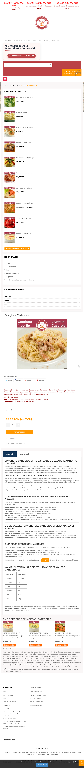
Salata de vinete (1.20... (24, 188)
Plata (7, 270)
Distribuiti (18, 380)
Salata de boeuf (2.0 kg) (25, 158)
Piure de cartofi (21, 112)
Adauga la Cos (9, 645)
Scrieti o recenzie (10, 376)
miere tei (53, 754)
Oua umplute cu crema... (25, 128)
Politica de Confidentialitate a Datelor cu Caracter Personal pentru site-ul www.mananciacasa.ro (13, 715)
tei (57, 754)
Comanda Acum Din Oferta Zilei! (21, 56)
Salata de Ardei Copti (24, 218)
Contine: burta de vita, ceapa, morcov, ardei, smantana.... (13, 637)
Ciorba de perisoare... (24, 143)
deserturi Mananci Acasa (49, 752)
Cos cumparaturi (30, 41)
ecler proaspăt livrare (32, 752)
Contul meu (18, 41)
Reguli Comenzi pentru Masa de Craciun (20, 280)
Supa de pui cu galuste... (25, 97)
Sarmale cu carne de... (24, 173)
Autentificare (8, 41)
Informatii (11, 256)
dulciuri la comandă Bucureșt (13, 752)
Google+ (29, 380)
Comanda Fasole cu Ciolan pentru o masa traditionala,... (67, 637)
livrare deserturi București (67, 752)
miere (79, 752)
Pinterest (40, 380)
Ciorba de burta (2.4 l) (24, 234)
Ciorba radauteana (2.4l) (38, 633)
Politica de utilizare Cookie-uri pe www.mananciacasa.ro (14, 722)
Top (81, 762)
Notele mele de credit (38, 695)
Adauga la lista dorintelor (16, 443)
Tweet (9, 380)
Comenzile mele (36, 692)
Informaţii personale (37, 702)
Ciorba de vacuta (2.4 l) (24, 203)
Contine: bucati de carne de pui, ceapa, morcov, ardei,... (40, 637)
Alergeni (6, 709)
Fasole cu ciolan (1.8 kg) (64, 633)
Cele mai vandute (15, 91)
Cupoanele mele (36, 705)
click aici (77, 762)
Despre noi (9, 277)
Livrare (8, 263)
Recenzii (24, 454)
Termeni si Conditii (12, 273)
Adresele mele (35, 698)
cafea (47, 754)
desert (45, 560)
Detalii (9, 454)
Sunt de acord (42, 765)
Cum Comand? (11, 267)
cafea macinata (39, 754)
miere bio (29, 754)
